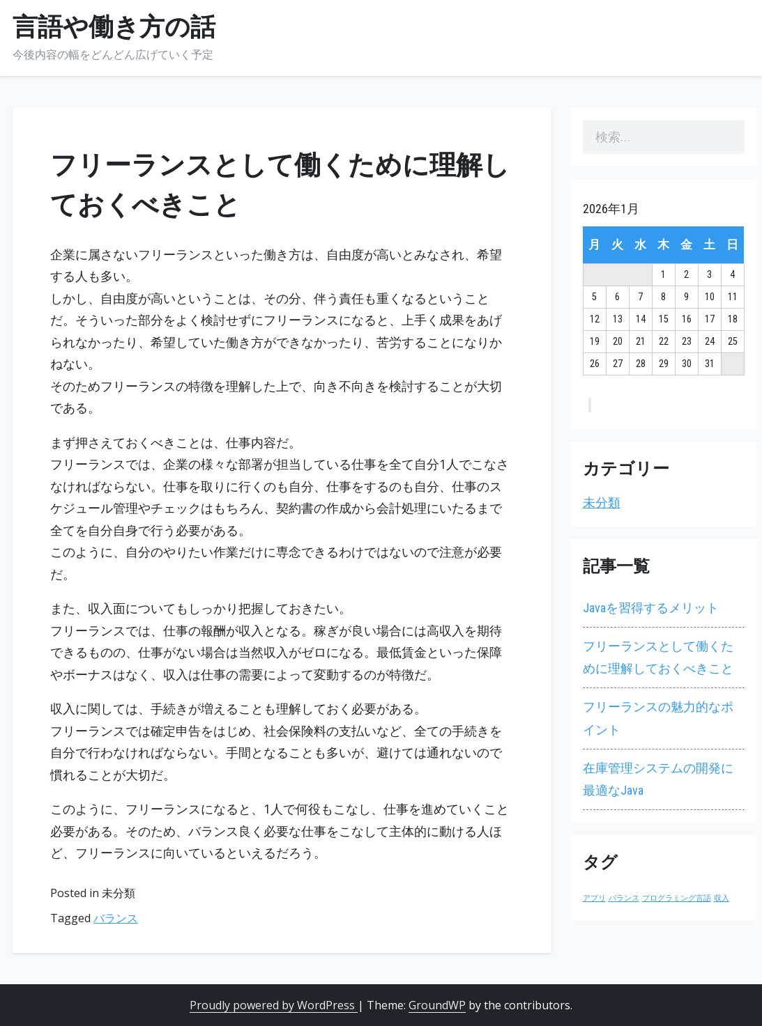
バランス (115, 918)
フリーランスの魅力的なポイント (658, 717)
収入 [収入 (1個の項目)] (721, 898)
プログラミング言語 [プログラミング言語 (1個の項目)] (676, 898)
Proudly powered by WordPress (274, 1005)
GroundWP (437, 1005)
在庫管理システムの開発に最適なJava (658, 779)
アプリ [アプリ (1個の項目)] (594, 898)
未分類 (601, 502)
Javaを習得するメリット (651, 607)
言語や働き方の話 (114, 27)
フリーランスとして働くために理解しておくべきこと (658, 657)
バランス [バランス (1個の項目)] (624, 898)
